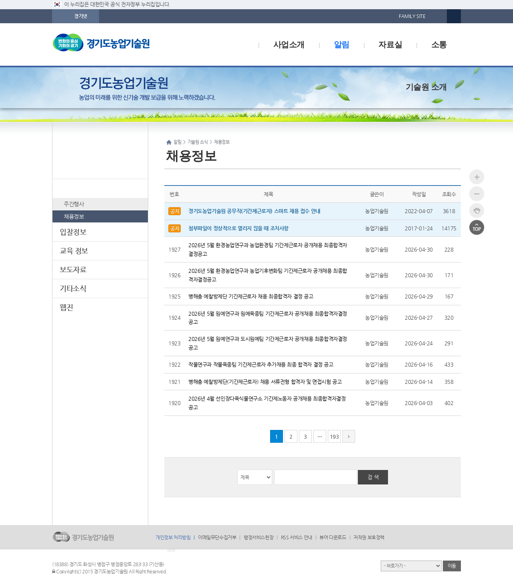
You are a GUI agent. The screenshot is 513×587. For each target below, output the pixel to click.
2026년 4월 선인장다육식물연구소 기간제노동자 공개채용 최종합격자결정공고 (266, 402)
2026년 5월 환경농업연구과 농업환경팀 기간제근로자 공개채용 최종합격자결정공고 (267, 249)
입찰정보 (73, 232)
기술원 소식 (77, 188)
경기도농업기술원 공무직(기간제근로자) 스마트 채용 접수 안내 (254, 211)
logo (118, 44)
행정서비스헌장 (258, 537)
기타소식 (73, 288)
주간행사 (74, 204)
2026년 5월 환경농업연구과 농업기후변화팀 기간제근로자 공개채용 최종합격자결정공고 (267, 275)
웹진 (66, 307)
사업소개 (289, 44)
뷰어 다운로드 (332, 537)
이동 (452, 566)
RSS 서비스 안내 (296, 537)
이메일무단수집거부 (217, 537)
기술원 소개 (426, 87)
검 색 (373, 477)
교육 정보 (74, 250)
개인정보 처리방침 (173, 537)
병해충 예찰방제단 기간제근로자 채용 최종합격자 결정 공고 (250, 296)
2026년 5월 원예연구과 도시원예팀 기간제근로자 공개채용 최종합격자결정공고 (267, 343)
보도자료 (73, 269)
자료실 (390, 44)
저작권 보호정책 (368, 537)
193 (334, 437)
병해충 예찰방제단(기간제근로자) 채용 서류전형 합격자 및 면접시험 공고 (264, 382)
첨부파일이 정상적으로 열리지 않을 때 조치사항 (238, 228)
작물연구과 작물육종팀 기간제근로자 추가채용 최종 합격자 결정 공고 (260, 364)
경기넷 (80, 16)
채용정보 (74, 216)
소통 (439, 44)
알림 (341, 44)
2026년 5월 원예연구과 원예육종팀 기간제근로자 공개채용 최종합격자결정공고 (267, 318)
